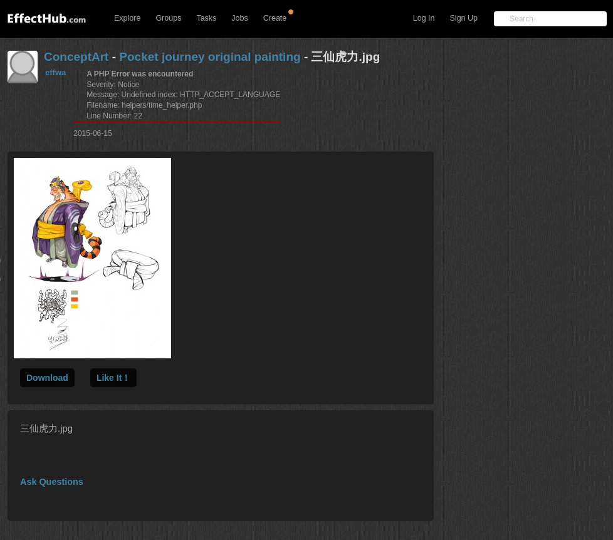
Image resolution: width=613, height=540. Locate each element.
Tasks (206, 18)
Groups (168, 18)
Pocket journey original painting (209, 56)
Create (275, 18)
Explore (127, 18)
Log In (424, 18)
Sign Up (464, 18)
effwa (55, 72)
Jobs (239, 18)
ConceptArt (76, 56)
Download (47, 378)
